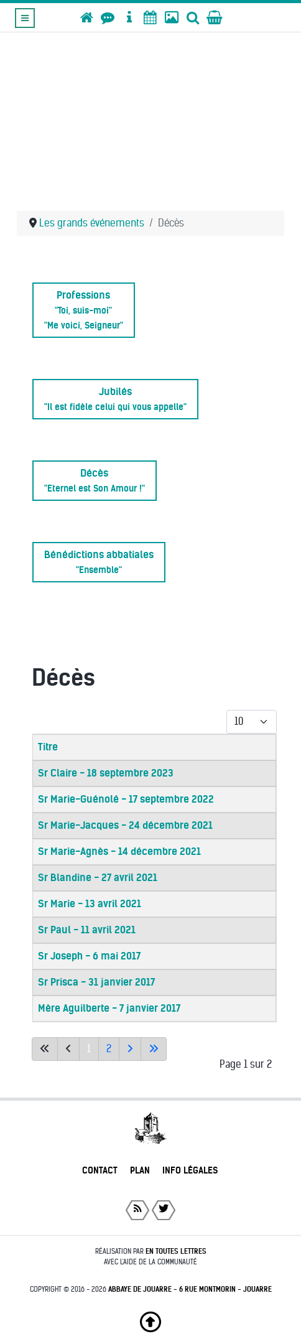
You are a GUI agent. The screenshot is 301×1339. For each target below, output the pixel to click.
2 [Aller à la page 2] (108, 1049)
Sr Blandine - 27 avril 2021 (97, 878)
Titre (48, 747)
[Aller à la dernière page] (154, 1049)
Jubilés (115, 399)
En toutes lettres (176, 1251)
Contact (100, 1170)
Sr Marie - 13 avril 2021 (89, 904)
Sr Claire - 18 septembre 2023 (106, 773)
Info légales (190, 1170)
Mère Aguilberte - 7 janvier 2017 (109, 1008)
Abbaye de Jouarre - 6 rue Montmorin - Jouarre (190, 1289)
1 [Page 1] (89, 1049)
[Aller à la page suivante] (130, 1049)
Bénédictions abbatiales (99, 562)
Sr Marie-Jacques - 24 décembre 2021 (125, 825)
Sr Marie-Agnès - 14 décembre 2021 (119, 851)
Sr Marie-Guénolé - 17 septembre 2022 (126, 799)
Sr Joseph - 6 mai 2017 (89, 956)
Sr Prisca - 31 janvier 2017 (96, 982)
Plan (140, 1170)
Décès (94, 480)
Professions (83, 310)
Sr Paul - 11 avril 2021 (87, 930)
